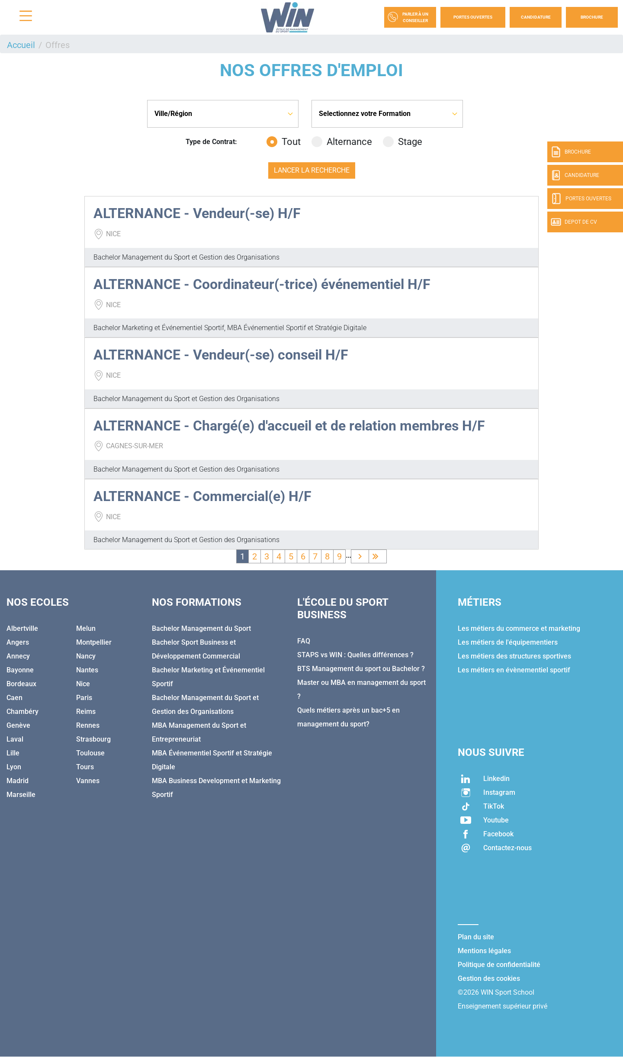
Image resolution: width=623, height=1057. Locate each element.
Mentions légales (484, 951)
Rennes (88, 725)
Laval (14, 739)
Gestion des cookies (489, 978)
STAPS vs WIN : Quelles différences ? (355, 655)
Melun (86, 628)
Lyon (13, 767)
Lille (12, 753)
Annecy (18, 656)
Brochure (592, 17)
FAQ (303, 641)
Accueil (21, 45)
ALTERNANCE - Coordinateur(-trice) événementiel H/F (261, 284)
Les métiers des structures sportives (514, 656)
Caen (14, 698)
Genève (18, 725)
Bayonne (20, 670)
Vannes (88, 781)
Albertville (22, 628)
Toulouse (90, 753)
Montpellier (94, 642)
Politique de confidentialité (499, 965)
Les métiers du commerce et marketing (519, 628)
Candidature (536, 17)
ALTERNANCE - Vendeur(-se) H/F (197, 213)
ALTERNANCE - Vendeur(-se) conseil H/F (220, 355)
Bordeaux (21, 684)
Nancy (86, 656)
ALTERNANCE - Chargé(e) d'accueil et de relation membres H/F (289, 426)
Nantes (87, 670)
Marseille (20, 794)
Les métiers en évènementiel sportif (514, 670)
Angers (17, 642)
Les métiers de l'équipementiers (508, 642)
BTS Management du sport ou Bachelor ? (361, 669)
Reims (86, 711)
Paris (84, 698)
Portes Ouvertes (472, 17)
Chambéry (22, 711)
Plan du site (476, 937)
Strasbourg (93, 739)
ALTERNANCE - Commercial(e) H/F (202, 496)
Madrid (17, 781)
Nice (83, 684)
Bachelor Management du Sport (201, 628)
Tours (85, 767)
